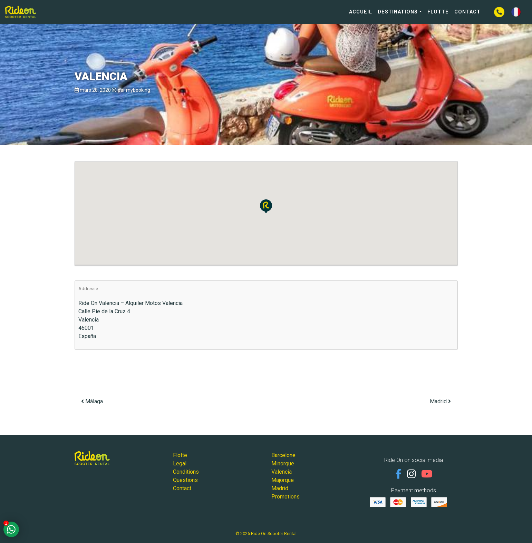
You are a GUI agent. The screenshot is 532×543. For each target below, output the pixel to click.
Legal (179, 463)
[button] (266, 206)
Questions (185, 480)
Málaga (92, 401)
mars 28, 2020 (95, 90)
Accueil (360, 12)
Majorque (282, 480)
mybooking (138, 90)
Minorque (282, 463)
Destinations (398, 12)
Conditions (186, 471)
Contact (467, 12)
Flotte (438, 12)
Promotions (285, 496)
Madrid (440, 401)
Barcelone (283, 455)
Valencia (281, 471)
